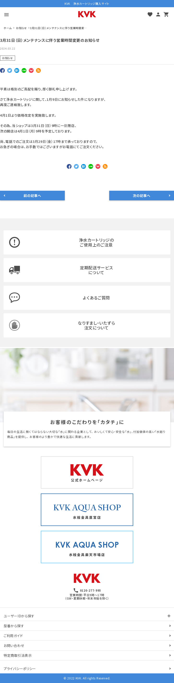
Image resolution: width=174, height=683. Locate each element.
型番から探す (14, 625)
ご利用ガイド (13, 635)
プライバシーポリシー (20, 668)
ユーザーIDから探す (19, 615)
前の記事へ (32, 195)
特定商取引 (18, 655)
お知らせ (7, 58)
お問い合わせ (14, 645)
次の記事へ (141, 195)
